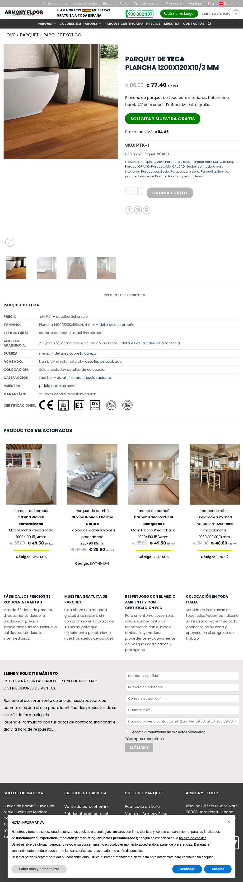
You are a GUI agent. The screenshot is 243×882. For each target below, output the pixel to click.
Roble (124, 3)
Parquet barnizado (184, 171)
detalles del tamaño (117, 324)
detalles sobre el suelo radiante (84, 377)
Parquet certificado (123, 24)
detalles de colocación (87, 369)
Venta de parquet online (87, 806)
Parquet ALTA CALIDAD (168, 166)
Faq (211, 3)
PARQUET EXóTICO (62, 35)
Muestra (172, 24)
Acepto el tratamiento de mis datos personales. (169, 732)
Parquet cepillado (155, 171)
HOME (9, 35)
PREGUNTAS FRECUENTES (124, 295)
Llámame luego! (179, 13)
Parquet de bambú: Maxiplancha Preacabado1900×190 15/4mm (31, 523)
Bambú (108, 3)
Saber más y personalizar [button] (39, 869)
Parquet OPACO (137, 166)
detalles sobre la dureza (75, 353)
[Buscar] (209, 23)
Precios (153, 24)
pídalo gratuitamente (58, 385)
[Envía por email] (138, 210)
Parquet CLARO (152, 162)
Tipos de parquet (147, 3)
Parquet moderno (189, 176)
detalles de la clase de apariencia (151, 343)
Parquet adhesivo (214, 171)
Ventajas (196, 3)
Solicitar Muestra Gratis (163, 119)
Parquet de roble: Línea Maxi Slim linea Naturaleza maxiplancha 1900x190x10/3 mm (215, 523)
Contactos (193, 24)
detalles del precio (72, 316)
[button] (229, 822)
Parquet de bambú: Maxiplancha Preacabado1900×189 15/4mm (153, 523)
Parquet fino (164, 176)
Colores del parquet (80, 23)
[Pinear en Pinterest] (146, 210)
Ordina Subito (170, 193)
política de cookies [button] (192, 838)
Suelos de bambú (20, 806)
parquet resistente (139, 176)
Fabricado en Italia (142, 806)
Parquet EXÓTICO (156, 154)
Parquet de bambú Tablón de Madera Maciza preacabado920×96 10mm (92, 527)
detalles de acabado (103, 361)
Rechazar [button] (187, 869)
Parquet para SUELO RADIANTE (214, 162)
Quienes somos (55, 3)
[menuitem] (229, 3)
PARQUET (29, 35)
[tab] (124, 295)
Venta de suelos (85, 3)
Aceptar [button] (218, 869)
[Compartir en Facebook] (129, 210)
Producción (175, 3)
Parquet (47, 23)
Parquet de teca (177, 162)
